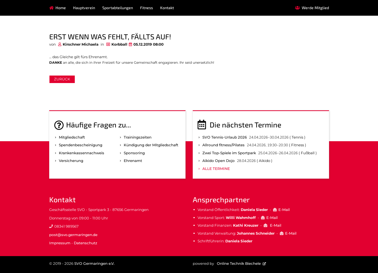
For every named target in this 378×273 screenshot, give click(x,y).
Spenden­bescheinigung (80, 145)
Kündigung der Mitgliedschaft (151, 145)
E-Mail (284, 209)
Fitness (146, 7)
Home (60, 7)
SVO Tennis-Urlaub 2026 (224, 137)
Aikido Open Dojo (218, 160)
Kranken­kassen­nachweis (81, 153)
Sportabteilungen (117, 7)
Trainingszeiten (137, 137)
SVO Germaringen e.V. (94, 263)
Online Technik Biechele (239, 263)
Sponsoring (134, 153)
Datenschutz (85, 243)
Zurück (62, 79)
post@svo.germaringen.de (73, 234)
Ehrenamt (133, 160)
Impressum (59, 243)
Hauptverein (84, 7)
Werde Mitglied (315, 7)
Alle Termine (216, 168)
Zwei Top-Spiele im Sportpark (229, 153)
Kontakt (167, 7)
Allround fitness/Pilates (223, 145)
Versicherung (71, 160)
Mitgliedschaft (72, 137)
